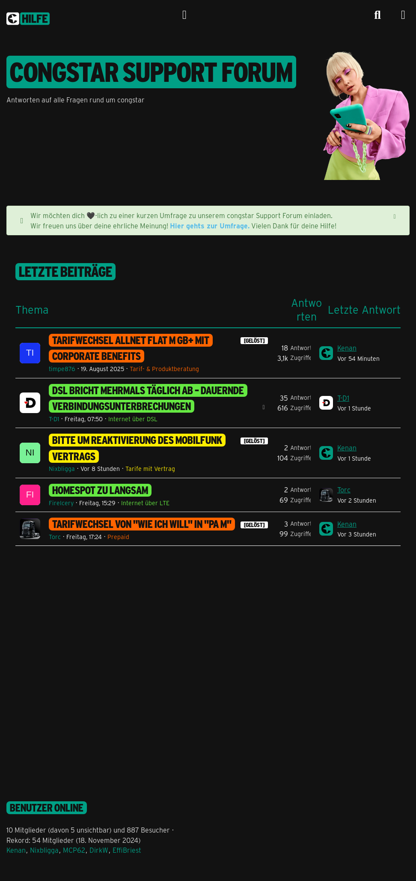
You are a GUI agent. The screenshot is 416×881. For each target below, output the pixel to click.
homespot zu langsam (100, 490)
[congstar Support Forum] (28, 17)
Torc (344, 489)
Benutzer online (46, 807)
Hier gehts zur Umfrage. (210, 225)
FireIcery (61, 503)
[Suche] (377, 15)
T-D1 (54, 419)
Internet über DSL (132, 419)
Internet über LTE (145, 503)
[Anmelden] (184, 15)
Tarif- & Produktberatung (164, 369)
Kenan (347, 347)
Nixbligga (62, 468)
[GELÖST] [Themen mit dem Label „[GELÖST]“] (254, 340)
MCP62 (74, 849)
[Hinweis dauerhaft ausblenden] (395, 215)
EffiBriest (127, 849)
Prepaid (118, 537)
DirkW (98, 849)
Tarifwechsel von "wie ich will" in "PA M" (142, 524)
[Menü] (403, 15)
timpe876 (62, 369)
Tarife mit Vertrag (150, 468)
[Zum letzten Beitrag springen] (326, 353)
